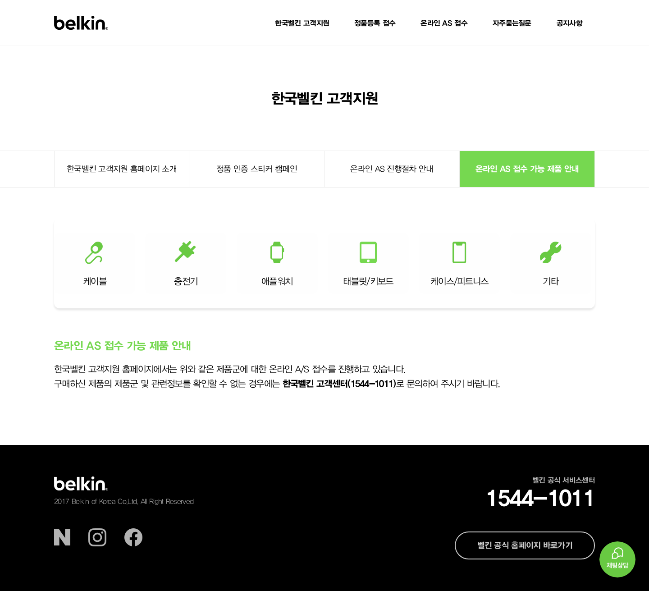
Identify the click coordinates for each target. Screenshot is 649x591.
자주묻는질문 (512, 23)
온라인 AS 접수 (443, 23)
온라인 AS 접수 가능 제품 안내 (527, 169)
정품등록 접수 (374, 23)
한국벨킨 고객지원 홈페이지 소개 (122, 169)
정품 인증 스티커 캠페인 (256, 169)
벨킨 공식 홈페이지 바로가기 (525, 545)
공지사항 (569, 23)
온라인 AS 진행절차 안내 (391, 169)
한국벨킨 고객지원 (302, 23)
